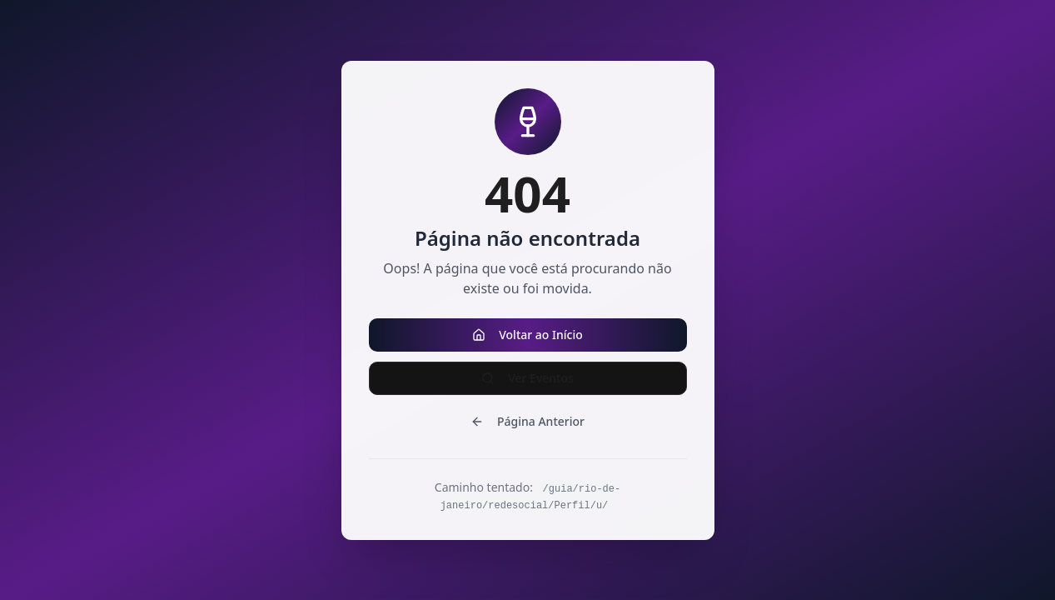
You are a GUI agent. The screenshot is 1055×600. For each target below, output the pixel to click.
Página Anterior (527, 421)
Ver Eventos (527, 378)
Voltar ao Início (527, 334)
